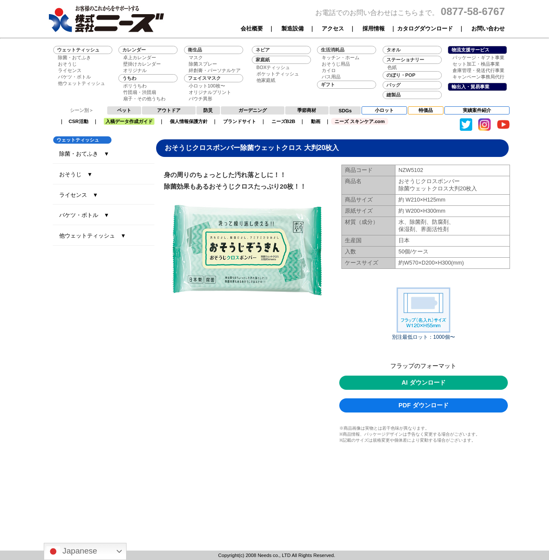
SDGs (345, 110)
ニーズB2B (283, 121)
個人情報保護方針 (189, 121)
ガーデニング (252, 110)
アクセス (333, 28)
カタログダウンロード (425, 28)
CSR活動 (78, 121)
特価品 (426, 110)
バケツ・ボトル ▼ (84, 215)
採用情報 (373, 28)
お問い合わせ (488, 28)
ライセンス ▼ (78, 195)
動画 (315, 121)
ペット (124, 110)
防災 (208, 110)
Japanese (71, 551)
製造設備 (292, 28)
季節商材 (306, 110)
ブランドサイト (239, 121)
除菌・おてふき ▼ (84, 154)
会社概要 (252, 28)
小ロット (384, 110)
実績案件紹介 (477, 110)
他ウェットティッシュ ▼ (92, 235)
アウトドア (169, 110)
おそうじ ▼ (76, 174)
